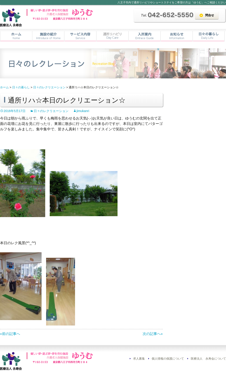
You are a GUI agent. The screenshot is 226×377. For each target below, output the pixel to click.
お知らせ (176, 36)
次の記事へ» (153, 334)
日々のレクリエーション (51, 111)
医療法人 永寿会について (208, 358)
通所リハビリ (112, 36)
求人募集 (139, 358)
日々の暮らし (208, 36)
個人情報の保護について (168, 358)
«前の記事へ (10, 334)
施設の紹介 (48, 36)
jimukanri (83, 111)
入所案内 (144, 36)
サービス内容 (80, 36)
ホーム (16, 36)
